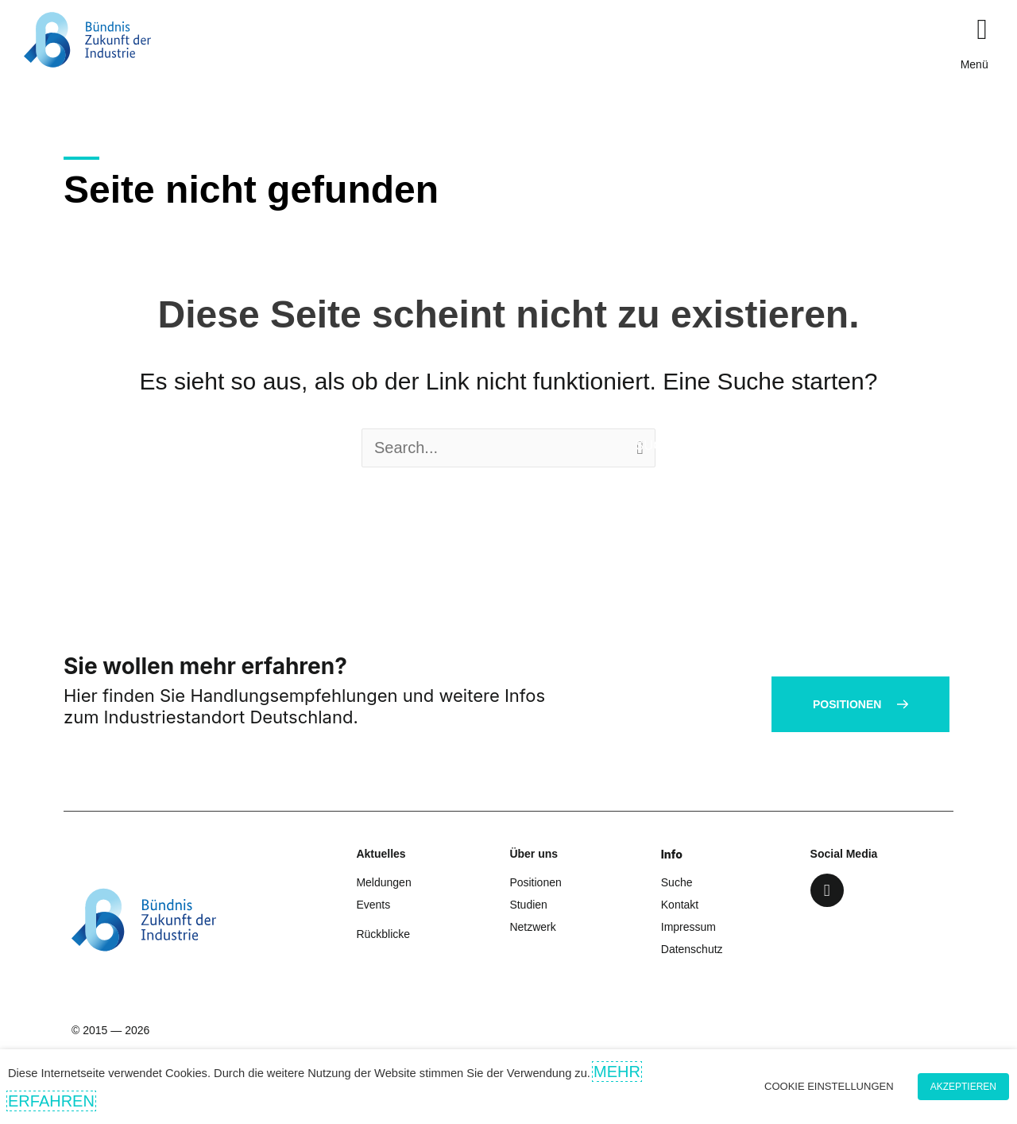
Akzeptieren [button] (963, 1086)
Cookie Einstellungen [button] (829, 1086)
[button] (982, 29)
